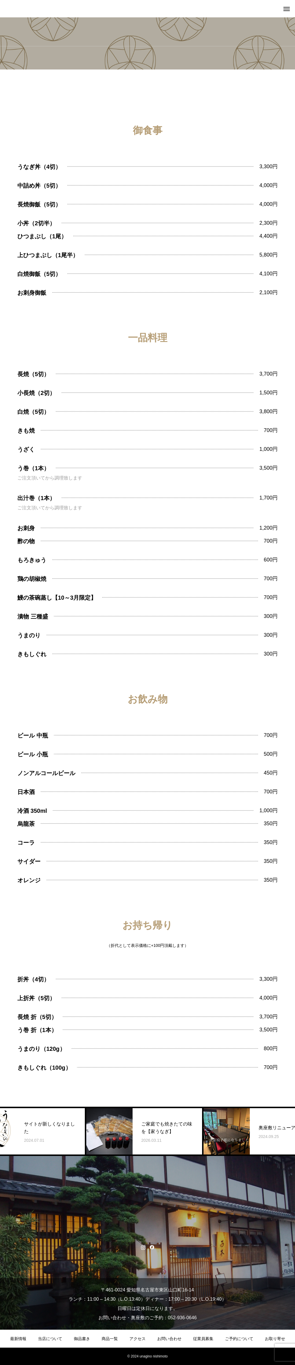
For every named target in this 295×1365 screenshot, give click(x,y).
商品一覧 (110, 1338)
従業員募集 (203, 1338)
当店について (50, 1338)
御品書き (82, 1338)
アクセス (137, 1338)
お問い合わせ (169, 1338)
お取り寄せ (275, 1338)
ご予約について (239, 1338)
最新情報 (18, 1338)
